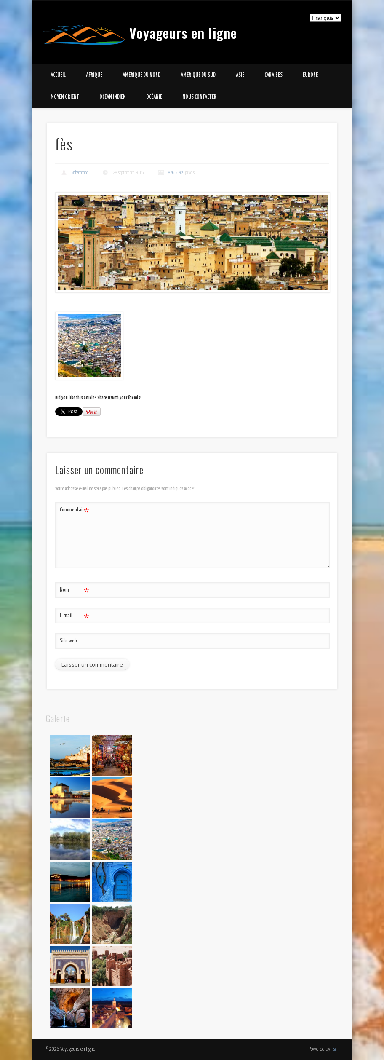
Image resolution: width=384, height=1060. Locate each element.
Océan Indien (112, 97)
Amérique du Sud (198, 75)
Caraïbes (273, 75)
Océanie (154, 97)
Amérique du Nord (141, 75)
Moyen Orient (65, 97)
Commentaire (74, 510)
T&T (334, 1049)
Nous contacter (199, 97)
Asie (240, 75)
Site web (68, 641)
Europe (310, 75)
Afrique (94, 75)
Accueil (58, 75)
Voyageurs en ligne (183, 33)
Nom (74, 590)
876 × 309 (176, 172)
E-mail (74, 616)
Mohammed (80, 172)
